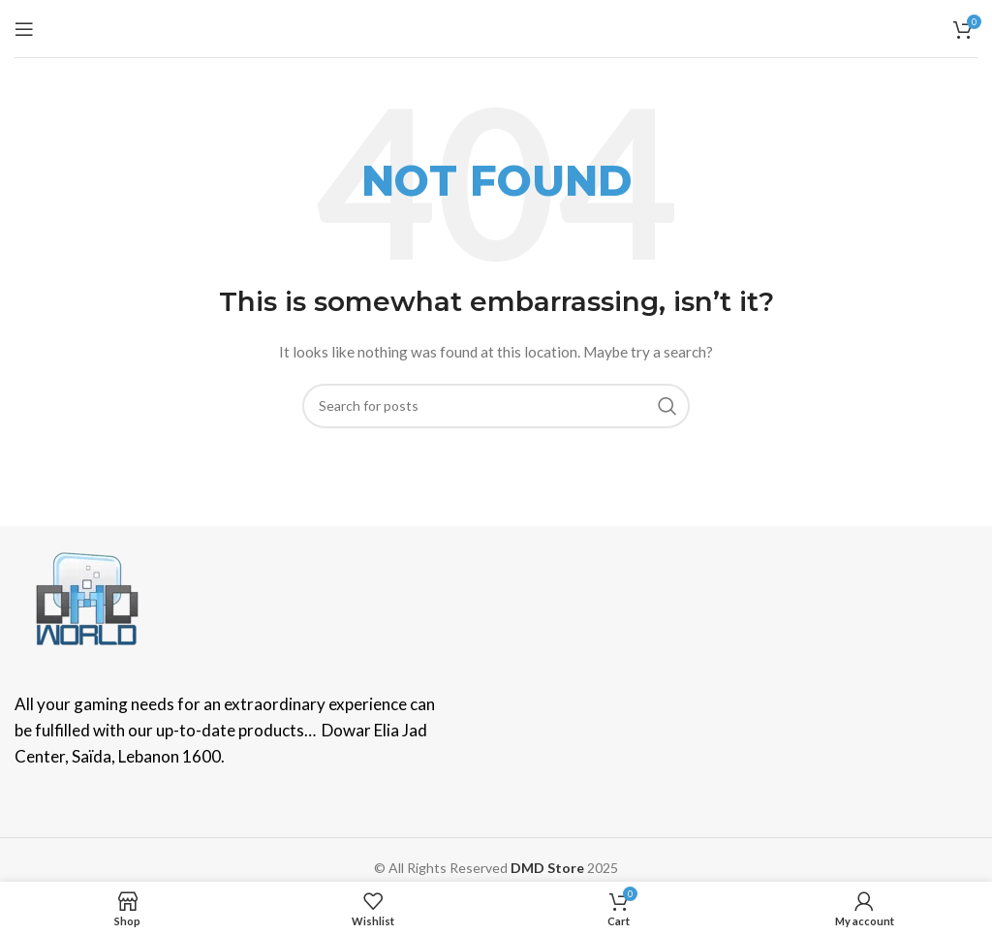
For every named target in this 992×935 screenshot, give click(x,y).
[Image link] (87, 596)
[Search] (496, 406)
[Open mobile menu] (24, 29)
